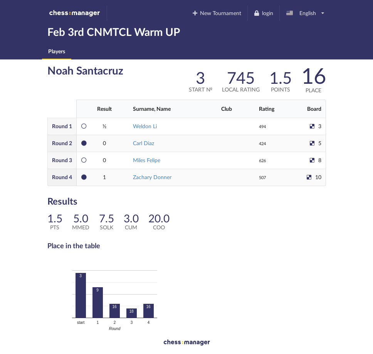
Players (56, 51)
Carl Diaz (143, 143)
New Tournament (216, 13)
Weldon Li (145, 126)
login (263, 13)
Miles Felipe (146, 160)
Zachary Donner (152, 177)
